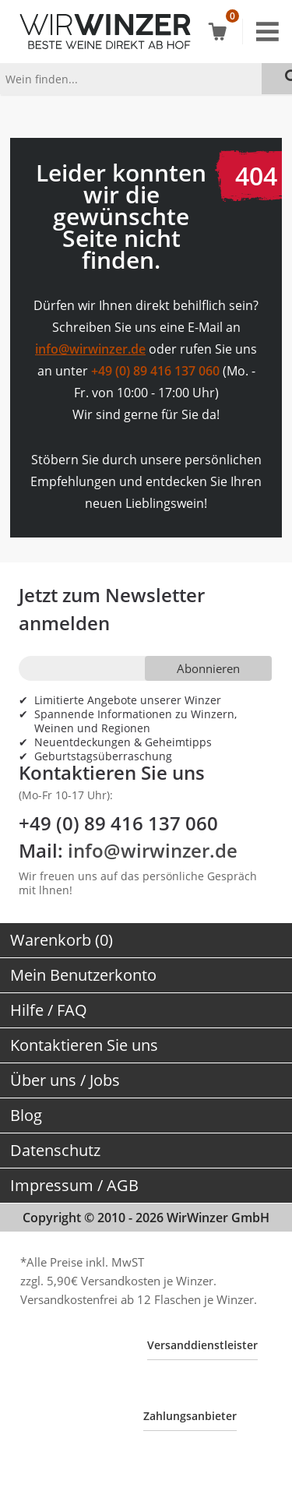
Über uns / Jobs (65, 1080)
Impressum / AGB (74, 1185)
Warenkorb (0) (61, 939)
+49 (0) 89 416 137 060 (155, 370)
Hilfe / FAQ (48, 1009)
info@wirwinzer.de (90, 349)
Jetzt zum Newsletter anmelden (112, 609)
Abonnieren (208, 668)
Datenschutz (55, 1150)
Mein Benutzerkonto (83, 974)
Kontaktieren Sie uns (84, 1045)
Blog (26, 1115)
